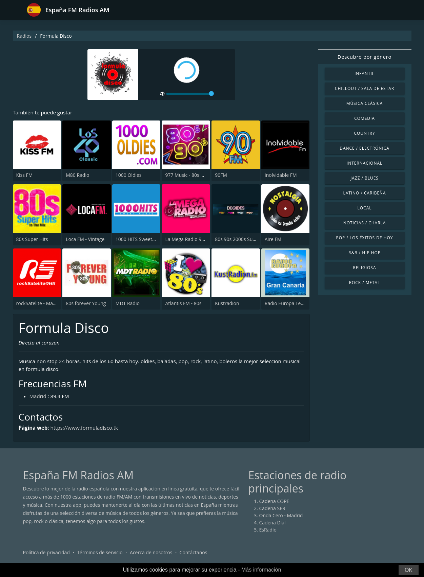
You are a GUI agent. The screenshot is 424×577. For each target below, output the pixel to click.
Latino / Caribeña (364, 193)
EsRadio (268, 532)
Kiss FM (24, 175)
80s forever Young (86, 303)
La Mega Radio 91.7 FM (190, 239)
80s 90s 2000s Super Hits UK (246, 239)
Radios (24, 36)
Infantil (365, 73)
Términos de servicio (100, 555)
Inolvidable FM (281, 175)
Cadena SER (272, 510)
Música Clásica (364, 103)
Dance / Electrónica (364, 148)
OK (408, 570)
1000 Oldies (129, 175)
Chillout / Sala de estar (364, 88)
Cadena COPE (274, 503)
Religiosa (364, 268)
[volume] (190, 94)
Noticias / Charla (364, 223)
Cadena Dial (272, 525)
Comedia (364, 118)
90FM (221, 175)
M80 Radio (77, 175)
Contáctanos (193, 555)
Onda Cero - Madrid (281, 518)
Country (364, 133)
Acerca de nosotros (151, 555)
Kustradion (227, 303)
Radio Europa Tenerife (289, 303)
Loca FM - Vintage (85, 239)
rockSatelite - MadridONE (44, 303)
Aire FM (273, 239)
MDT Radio (128, 303)
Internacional (364, 163)
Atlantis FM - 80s (183, 303)
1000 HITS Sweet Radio (141, 239)
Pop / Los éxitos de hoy (364, 238)
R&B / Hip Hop (364, 253)
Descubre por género (364, 56)
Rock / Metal (364, 282)
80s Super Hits (32, 239)
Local (365, 208)
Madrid (38, 398)
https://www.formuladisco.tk (88, 430)
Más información (261, 570)
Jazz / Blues (364, 178)
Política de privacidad (46, 555)
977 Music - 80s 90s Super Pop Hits (203, 175)
